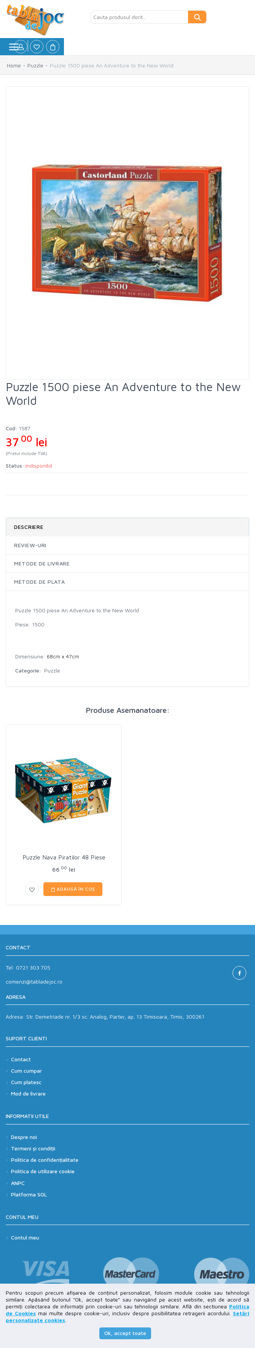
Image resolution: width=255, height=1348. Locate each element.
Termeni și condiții (33, 1148)
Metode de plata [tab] (39, 581)
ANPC (18, 1183)
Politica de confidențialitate (44, 1159)
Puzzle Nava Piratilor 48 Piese (63, 857)
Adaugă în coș (73, 889)
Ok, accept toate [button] (125, 1333)
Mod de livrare (28, 1093)
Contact (21, 1059)
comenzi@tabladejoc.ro (34, 981)
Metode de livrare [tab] (42, 563)
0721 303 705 (33, 967)
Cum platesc (26, 1082)
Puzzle (35, 65)
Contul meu (25, 1237)
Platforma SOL (29, 1194)
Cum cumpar (26, 1070)
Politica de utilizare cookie (43, 1171)
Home (14, 65)
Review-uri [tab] (30, 545)
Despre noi (24, 1137)
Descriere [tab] (28, 527)
